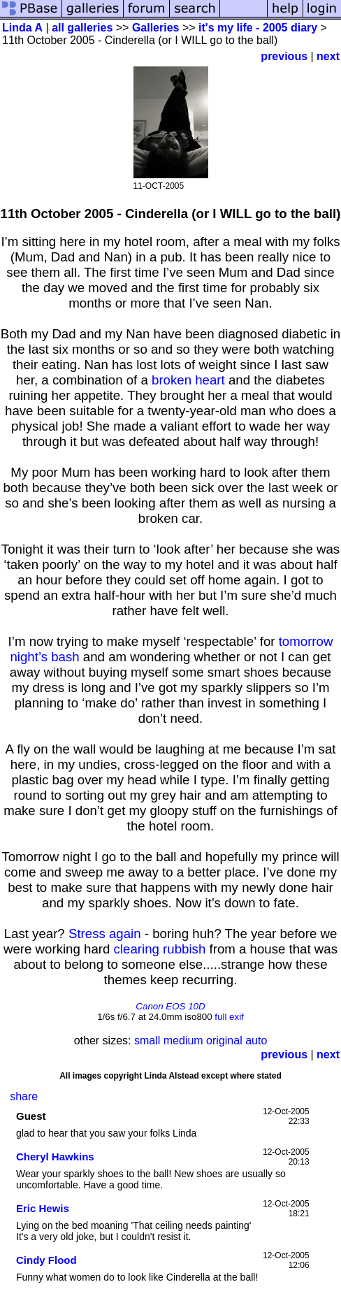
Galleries (156, 28)
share (24, 1096)
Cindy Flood (46, 1260)
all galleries (82, 28)
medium (183, 1040)
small (147, 1040)
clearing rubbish (160, 949)
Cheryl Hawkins (55, 1156)
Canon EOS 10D (170, 1006)
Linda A (22, 28)
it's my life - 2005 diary (257, 28)
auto (256, 1040)
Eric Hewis (42, 1208)
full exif (229, 1016)
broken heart (188, 380)
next (328, 56)
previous (284, 56)
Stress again (104, 933)
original (224, 1040)
